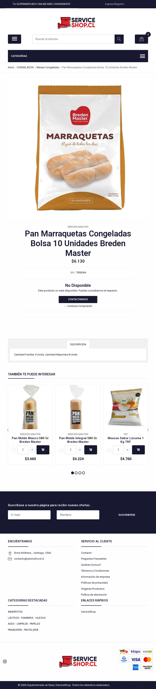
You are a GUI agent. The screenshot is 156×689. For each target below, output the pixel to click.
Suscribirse (126, 514)
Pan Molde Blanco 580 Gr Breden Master (30, 440)
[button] (72, 472)
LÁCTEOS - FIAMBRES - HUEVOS (27, 617)
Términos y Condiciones (95, 570)
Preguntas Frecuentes (93, 558)
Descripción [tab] (78, 344)
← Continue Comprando (78, 306)
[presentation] (8, 430)
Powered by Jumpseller (124, 685)
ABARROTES (15, 611)
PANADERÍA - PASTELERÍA (23, 629)
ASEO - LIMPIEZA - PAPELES (24, 623)
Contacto (86, 552)
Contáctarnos (78, 299)
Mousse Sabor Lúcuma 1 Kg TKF (126, 440)
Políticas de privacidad (94, 582)
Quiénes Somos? (91, 564)
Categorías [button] (78, 56)
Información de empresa (95, 576)
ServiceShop (88, 611)
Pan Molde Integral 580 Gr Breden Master (78, 440)
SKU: (72, 272)
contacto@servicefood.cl (29, 558)
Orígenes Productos (92, 588)
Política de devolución (94, 594)
